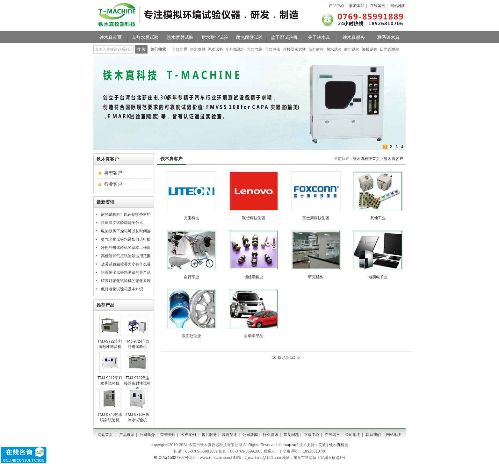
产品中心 (336, 6)
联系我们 (373, 434)
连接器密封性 (294, 49)
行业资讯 (270, 434)
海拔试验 (369, 49)
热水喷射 (197, 49)
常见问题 (291, 434)
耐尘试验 (351, 49)
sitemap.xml (288, 445)
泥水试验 (215, 49)
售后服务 (209, 434)
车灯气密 (255, 49)
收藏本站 (357, 6)
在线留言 (377, 6)
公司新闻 (250, 434)
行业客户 (113, 184)
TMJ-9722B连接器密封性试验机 (137, 383)
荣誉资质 (168, 434)
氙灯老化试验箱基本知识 (122, 289)
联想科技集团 (253, 218)
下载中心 (311, 434)
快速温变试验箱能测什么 (122, 223)
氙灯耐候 (316, 49)
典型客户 (113, 172)
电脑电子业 (377, 277)
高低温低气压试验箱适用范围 (126, 256)
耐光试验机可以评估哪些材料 (126, 214)
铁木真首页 (110, 37)
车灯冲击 (272, 49)
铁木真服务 (354, 37)
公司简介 (147, 434)
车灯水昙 (179, 49)
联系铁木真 (388, 37)
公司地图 (352, 434)
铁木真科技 (338, 445)
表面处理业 (191, 336)
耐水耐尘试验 (214, 37)
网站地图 (398, 6)
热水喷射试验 (180, 37)
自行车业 (191, 277)
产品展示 (126, 434)
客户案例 (188, 434)
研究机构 (315, 277)
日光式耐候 (389, 49)
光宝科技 (191, 218)
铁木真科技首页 (366, 158)
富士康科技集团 (315, 218)
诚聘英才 (229, 434)
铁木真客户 (393, 158)
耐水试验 (334, 49)
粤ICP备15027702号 (171, 457)
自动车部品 (253, 336)
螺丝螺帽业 (253, 277)
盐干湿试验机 (284, 37)
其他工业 (378, 218)
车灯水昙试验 (145, 37)
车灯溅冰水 (235, 49)
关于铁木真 (319, 37)
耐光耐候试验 (249, 37)
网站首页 (105, 434)
